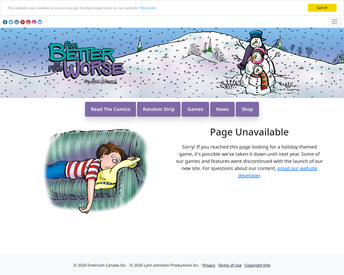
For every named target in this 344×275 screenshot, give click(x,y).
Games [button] (195, 109)
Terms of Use (230, 265)
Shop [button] (247, 109)
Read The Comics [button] (110, 109)
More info (148, 7)
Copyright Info (257, 265)
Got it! (322, 7)
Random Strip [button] (159, 109)
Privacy (208, 265)
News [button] (222, 109)
